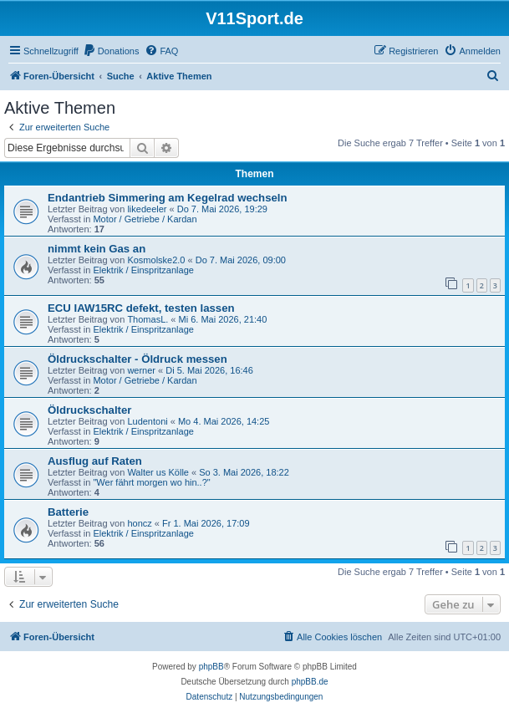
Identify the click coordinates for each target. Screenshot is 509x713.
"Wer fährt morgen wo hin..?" (151, 482)
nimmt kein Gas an (96, 248)
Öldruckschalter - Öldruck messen (137, 359)
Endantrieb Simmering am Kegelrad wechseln (168, 197)
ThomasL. (147, 319)
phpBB (211, 666)
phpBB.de (310, 681)
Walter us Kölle (158, 472)
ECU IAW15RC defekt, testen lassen (141, 308)
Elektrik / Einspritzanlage (143, 270)
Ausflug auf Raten (95, 461)
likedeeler (146, 209)
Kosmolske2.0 (156, 260)
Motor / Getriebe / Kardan (144, 219)
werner (141, 370)
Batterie (68, 512)
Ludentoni (147, 421)
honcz (139, 523)
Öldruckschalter (89, 410)
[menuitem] (111, 51)
